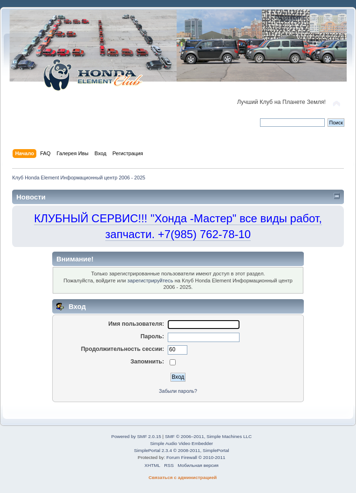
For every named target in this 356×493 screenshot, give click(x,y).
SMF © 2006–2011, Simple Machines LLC (208, 436)
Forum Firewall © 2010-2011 (195, 457)
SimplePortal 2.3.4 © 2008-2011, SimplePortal (181, 450)
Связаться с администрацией (183, 477)
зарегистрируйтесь (150, 280)
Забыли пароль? (178, 391)
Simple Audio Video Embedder (181, 443)
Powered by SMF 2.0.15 (136, 436)
